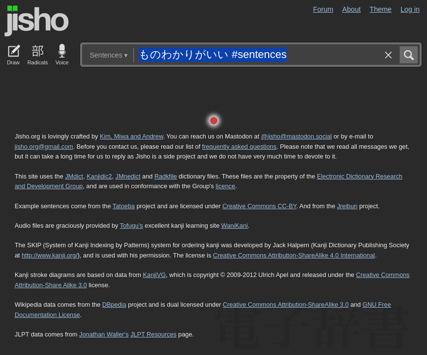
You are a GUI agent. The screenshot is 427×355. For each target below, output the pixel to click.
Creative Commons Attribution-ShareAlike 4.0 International (294, 255)
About (351, 9)
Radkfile (165, 176)
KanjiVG (154, 274)
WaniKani (234, 225)
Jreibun (347, 206)
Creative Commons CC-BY (259, 206)
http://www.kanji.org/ (49, 255)
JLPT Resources (153, 334)
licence (225, 186)
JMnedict (127, 176)
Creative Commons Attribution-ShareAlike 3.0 (285, 304)
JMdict (74, 176)
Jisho (36, 21)
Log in (410, 9)
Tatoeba (123, 206)
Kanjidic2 (99, 176)
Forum (323, 9)
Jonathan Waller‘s (103, 334)
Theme (381, 9)
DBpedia (114, 304)
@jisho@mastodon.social (296, 136)
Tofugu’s (131, 225)
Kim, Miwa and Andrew (131, 136)
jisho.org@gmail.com (44, 146)
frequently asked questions (239, 146)
